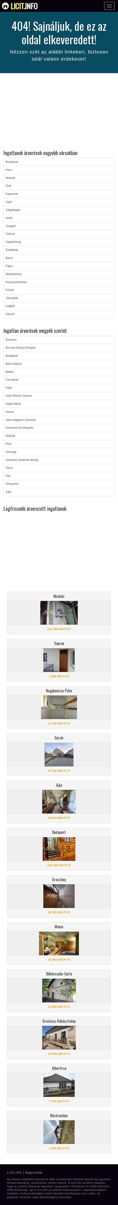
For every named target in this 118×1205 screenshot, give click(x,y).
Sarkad (10, 234)
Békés (10, 372)
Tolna (9, 468)
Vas (8, 475)
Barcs (9, 258)
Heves (10, 412)
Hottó (9, 218)
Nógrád (10, 435)
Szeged (11, 226)
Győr (9, 202)
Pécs (9, 170)
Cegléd (10, 306)
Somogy (11, 452)
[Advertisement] (59, 112)
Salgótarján (13, 210)
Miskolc (11, 178)
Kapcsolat (33, 1172)
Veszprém (12, 483)
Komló (10, 290)
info (24, 5)
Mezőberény (14, 274)
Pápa (9, 266)
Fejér (9, 387)
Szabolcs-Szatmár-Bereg (22, 460)
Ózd (8, 185)
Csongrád (12, 379)
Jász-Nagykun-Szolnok (21, 420)
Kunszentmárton (16, 282)
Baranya (11, 339)
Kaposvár (12, 194)
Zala (8, 492)
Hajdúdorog (13, 242)
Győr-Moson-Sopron (19, 395)
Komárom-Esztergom (19, 427)
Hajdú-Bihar (13, 403)
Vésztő (10, 314)
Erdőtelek (12, 250)
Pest (9, 443)
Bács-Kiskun (14, 363)
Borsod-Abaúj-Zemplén (21, 347)
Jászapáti (12, 298)
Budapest (12, 162)
